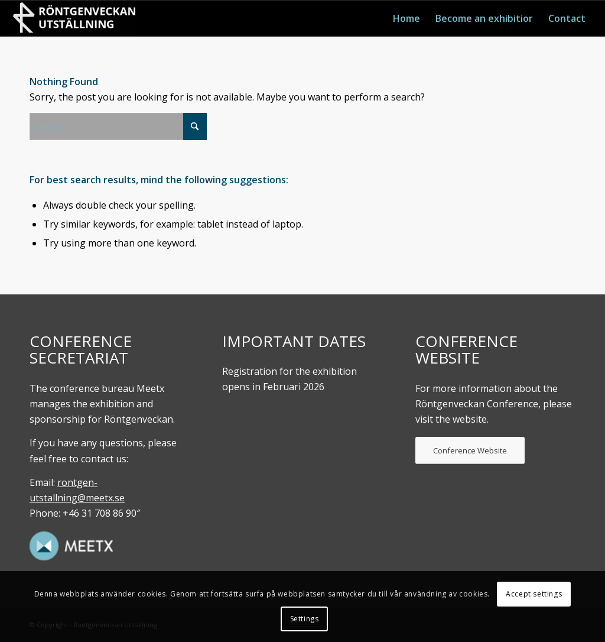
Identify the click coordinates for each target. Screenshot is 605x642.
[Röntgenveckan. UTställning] (74, 18)
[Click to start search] (195, 126)
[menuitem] (406, 18)
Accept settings (534, 594)
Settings (304, 619)
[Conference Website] (470, 450)
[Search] (118, 126)
